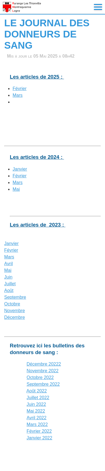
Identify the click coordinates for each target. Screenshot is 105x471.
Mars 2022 (37, 424)
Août (8, 290)
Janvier (20, 169)
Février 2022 (39, 431)
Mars (18, 95)
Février (20, 88)
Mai (16, 189)
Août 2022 (36, 390)
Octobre (12, 304)
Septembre (15, 297)
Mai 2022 (36, 411)
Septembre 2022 (43, 384)
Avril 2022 (36, 417)
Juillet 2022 (38, 397)
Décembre (14, 317)
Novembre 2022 (43, 370)
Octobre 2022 (40, 377)
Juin (8, 277)
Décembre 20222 (44, 364)
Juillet (10, 283)
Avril (8, 263)
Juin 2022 (36, 404)
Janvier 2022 (39, 437)
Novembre (14, 310)
